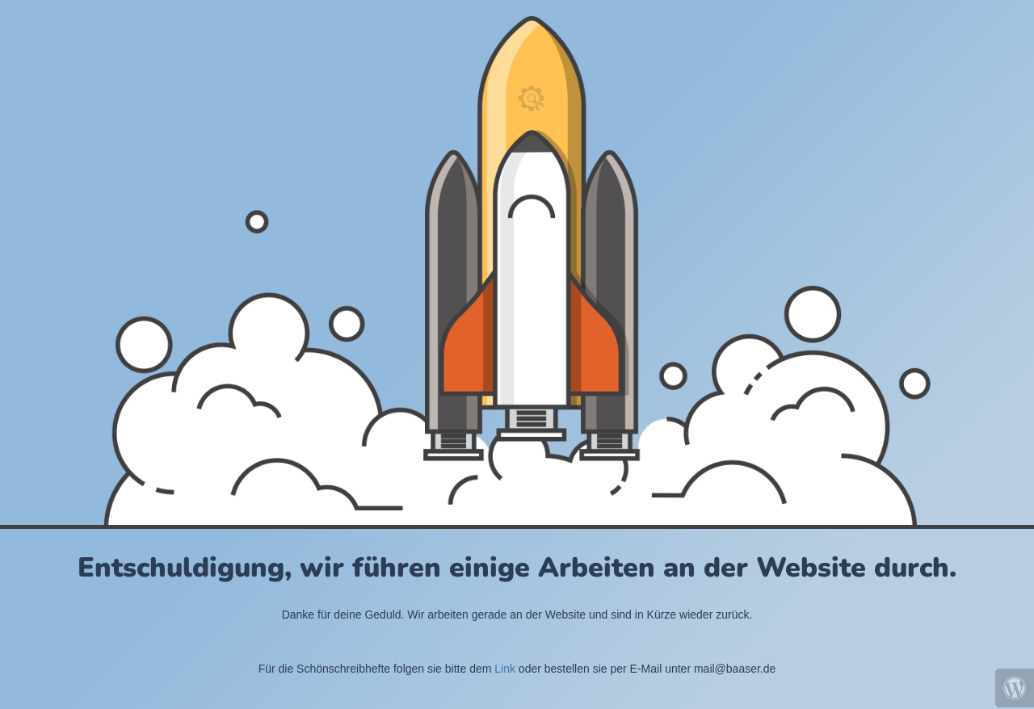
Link (504, 668)
